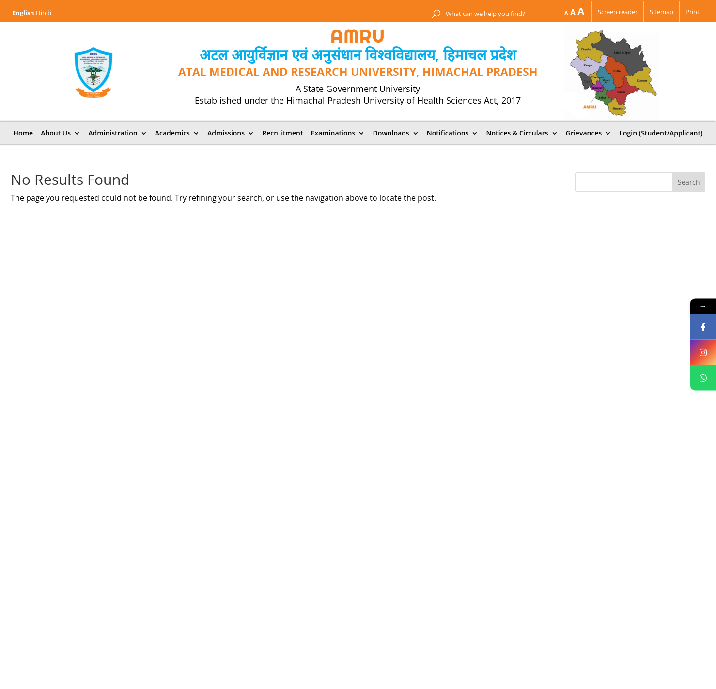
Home (23, 133)
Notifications (448, 133)
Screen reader (618, 11)
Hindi (43, 12)
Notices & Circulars (517, 133)
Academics (172, 133)
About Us (56, 133)
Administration (112, 133)
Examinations (333, 133)
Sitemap (661, 11)
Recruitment (282, 133)
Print (692, 11)
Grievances (584, 133)
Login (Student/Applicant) (660, 133)
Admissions (226, 133)
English (23, 12)
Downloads (391, 133)
